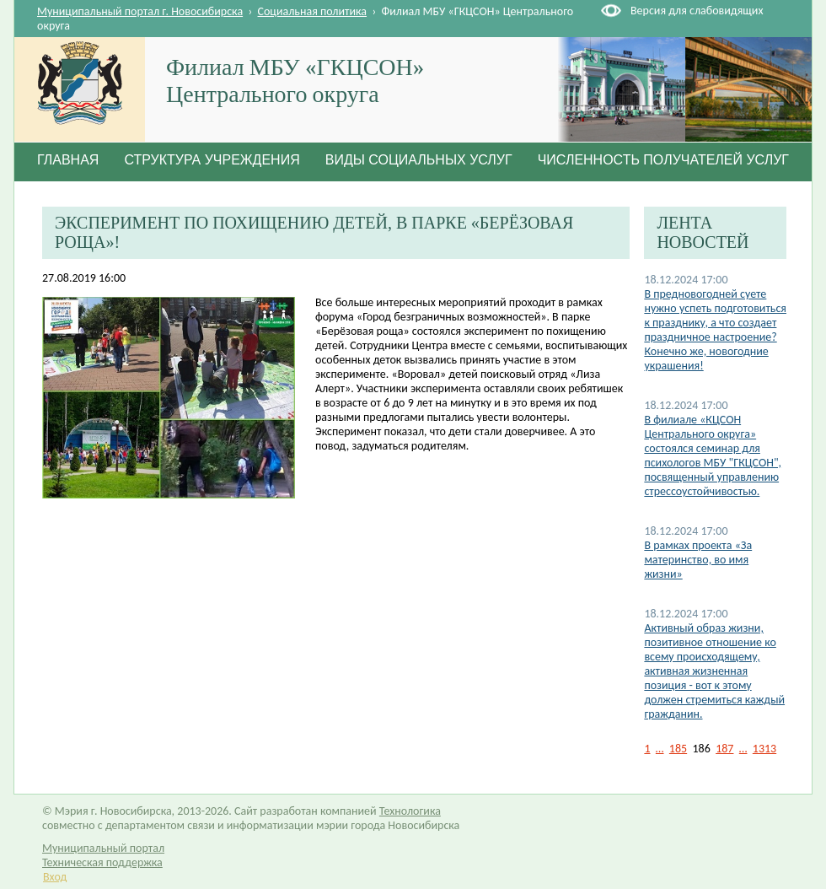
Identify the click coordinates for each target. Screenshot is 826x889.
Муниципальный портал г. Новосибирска (140, 11)
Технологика (410, 811)
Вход (55, 877)
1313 (764, 748)
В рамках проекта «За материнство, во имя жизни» (698, 559)
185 (678, 748)
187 (724, 748)
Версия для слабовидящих (696, 10)
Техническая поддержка (102, 862)
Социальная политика (312, 11)
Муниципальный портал (103, 848)
